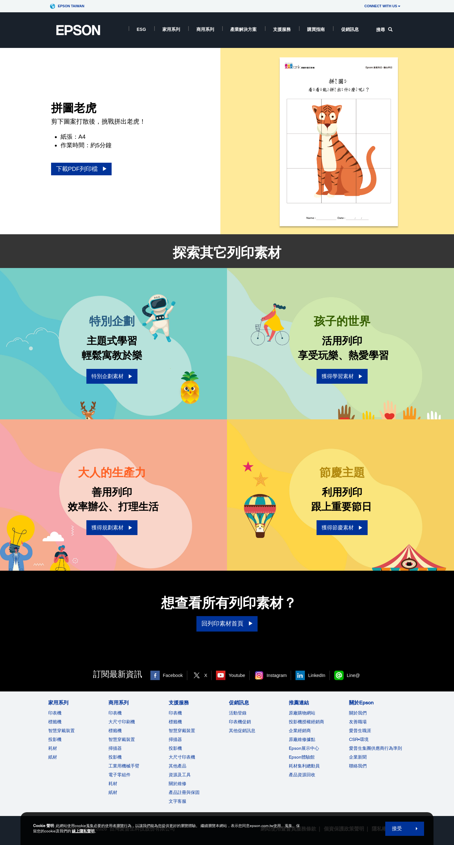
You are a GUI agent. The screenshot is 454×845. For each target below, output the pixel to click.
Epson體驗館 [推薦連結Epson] (302, 757)
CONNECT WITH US (382, 6)
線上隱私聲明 (83, 831)
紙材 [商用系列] (112, 792)
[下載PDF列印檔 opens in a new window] (81, 169)
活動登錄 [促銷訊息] (238, 712)
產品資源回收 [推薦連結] (302, 774)
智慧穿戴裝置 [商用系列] (121, 739)
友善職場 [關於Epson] (358, 721)
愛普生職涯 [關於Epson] (360, 730)
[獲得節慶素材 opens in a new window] (342, 527)
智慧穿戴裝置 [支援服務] (182, 730)
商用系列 (205, 29)
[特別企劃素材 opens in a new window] (111, 376)
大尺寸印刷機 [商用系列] (121, 721)
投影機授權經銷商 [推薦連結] (306, 721)
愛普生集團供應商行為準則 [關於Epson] (375, 748)
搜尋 (384, 29)
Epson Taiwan (71, 6)
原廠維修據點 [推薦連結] (302, 739)
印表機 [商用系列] (115, 712)
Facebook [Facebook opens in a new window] (173, 675)
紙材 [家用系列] (52, 757)
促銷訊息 (350, 29)
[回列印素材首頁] (226, 624)
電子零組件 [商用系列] (119, 774)
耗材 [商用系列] (112, 783)
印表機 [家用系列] (54, 712)
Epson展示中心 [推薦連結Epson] (304, 748)
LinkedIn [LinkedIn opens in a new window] (316, 675)
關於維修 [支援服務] (177, 783)
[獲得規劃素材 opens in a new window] (111, 527)
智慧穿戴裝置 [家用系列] (61, 730)
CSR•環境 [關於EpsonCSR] (359, 739)
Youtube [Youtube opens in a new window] (237, 675)
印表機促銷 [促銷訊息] (240, 721)
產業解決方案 (243, 29)
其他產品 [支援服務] (177, 765)
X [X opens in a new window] (205, 675)
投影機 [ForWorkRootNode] (115, 757)
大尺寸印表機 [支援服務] (182, 757)
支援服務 (282, 29)
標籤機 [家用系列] (54, 721)
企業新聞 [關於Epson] (358, 757)
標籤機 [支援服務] (175, 721)
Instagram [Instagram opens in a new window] (277, 675)
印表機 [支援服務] (175, 712)
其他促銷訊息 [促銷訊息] (242, 730)
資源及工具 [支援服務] (180, 774)
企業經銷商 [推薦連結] (300, 730)
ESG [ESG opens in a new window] (141, 29)
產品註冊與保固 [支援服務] (184, 792)
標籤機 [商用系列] (115, 730)
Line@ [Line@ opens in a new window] (353, 675)
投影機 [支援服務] (175, 748)
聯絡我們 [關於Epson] (358, 765)
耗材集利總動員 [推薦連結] (304, 765)
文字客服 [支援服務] (177, 801)
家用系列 (171, 29)
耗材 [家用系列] (52, 748)
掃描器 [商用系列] (115, 748)
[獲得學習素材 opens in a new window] (342, 376)
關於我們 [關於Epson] (358, 712)
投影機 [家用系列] (54, 739)
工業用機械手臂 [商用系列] (123, 765)
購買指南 (316, 29)
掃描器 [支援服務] (175, 739)
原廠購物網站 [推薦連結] (302, 712)
